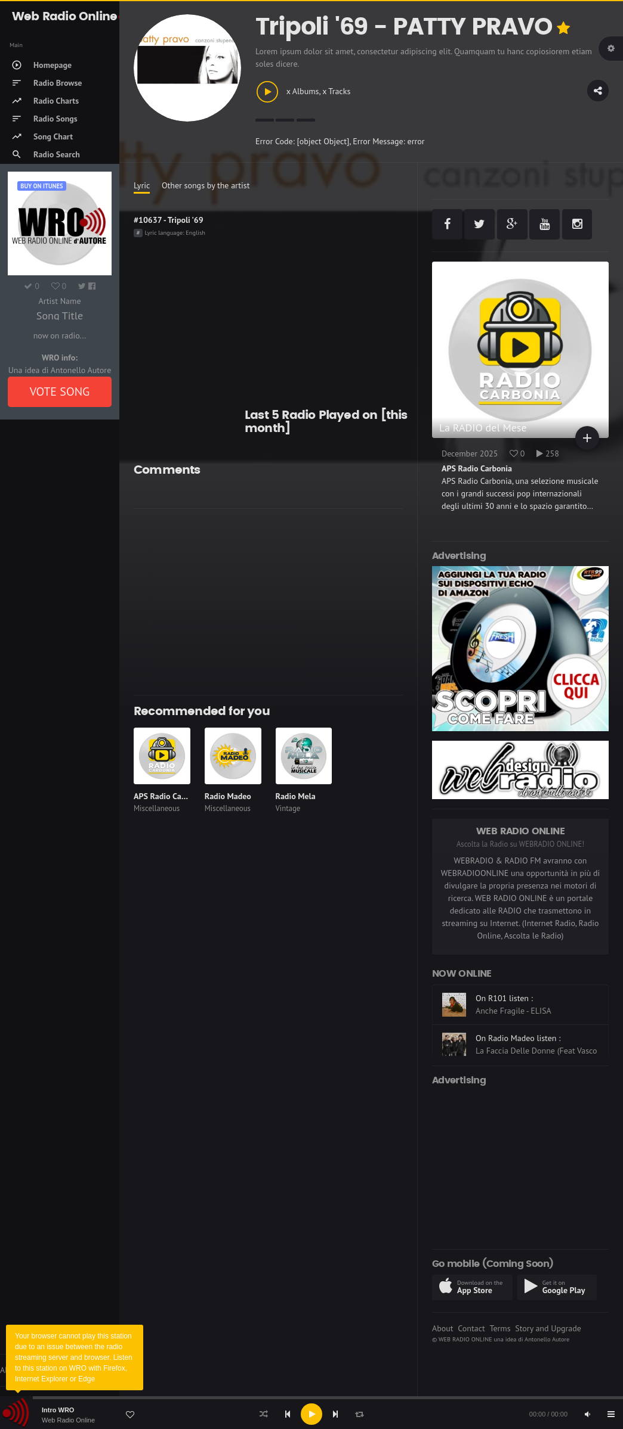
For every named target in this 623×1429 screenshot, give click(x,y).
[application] (311, 1414)
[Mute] (587, 1414)
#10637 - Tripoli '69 (168, 220)
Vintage (288, 808)
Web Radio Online (68, 1420)
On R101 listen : (504, 998)
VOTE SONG (60, 391)
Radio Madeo (228, 796)
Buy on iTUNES (41, 186)
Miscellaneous (157, 808)
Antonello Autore (547, 1339)
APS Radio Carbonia (169, 796)
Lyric (142, 185)
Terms (499, 1328)
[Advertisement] (268, 601)
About (443, 1328)
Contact (471, 1328)
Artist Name (59, 301)
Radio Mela (296, 796)
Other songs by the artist (205, 185)
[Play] (311, 1414)
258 (547, 453)
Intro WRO (58, 1410)
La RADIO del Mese (483, 427)
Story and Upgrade (548, 1328)
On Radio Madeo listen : (518, 1038)
